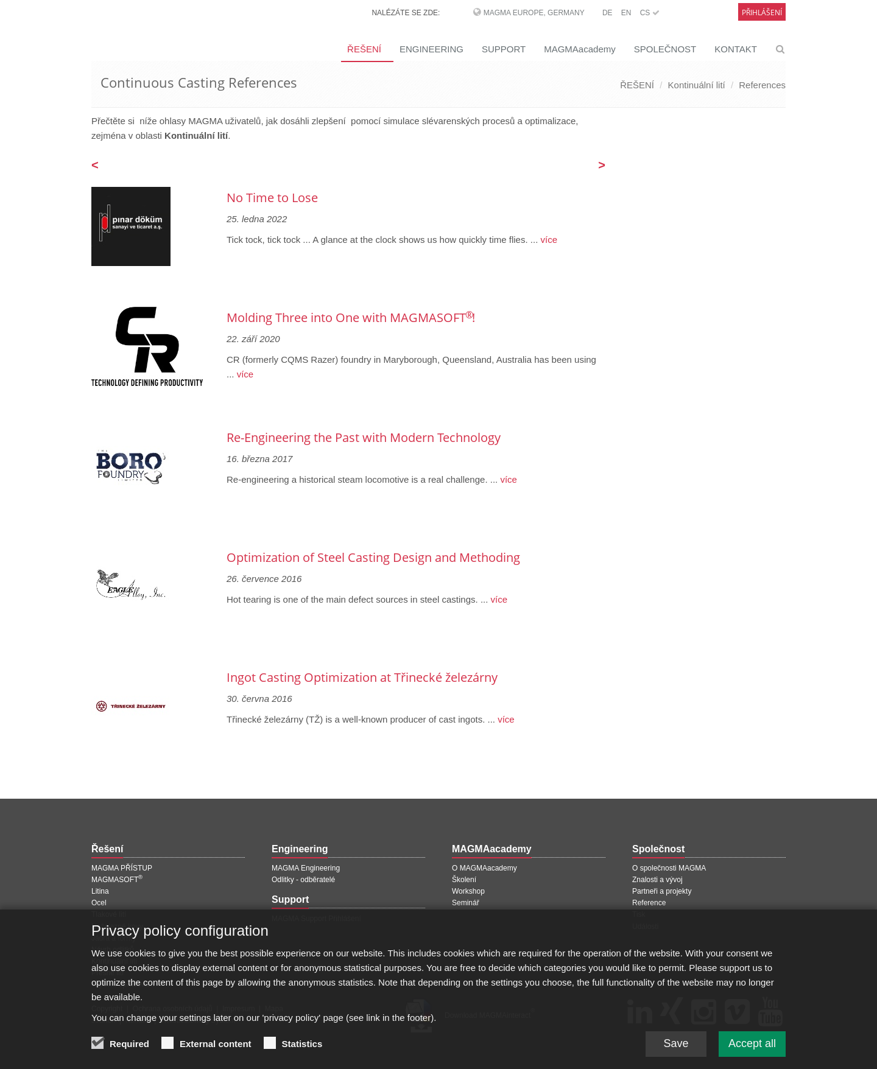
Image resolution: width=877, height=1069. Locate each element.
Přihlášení (762, 12)
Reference (649, 903)
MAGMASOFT (117, 879)
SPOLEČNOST (665, 49)
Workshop (468, 891)
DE (607, 13)
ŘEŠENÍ (364, 49)
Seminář (465, 903)
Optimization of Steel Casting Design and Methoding (373, 557)
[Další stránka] (601, 166)
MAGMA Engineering (306, 868)
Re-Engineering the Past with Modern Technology (364, 437)
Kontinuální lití (696, 85)
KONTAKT (735, 49)
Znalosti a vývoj (657, 879)
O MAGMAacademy (484, 868)
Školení (464, 879)
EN (626, 13)
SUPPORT (504, 49)
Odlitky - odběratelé (303, 879)
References (762, 85)
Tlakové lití (108, 914)
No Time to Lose (272, 197)
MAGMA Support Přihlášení (316, 918)
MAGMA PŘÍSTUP (121, 868)
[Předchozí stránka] (95, 166)
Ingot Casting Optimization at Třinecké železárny (362, 677)
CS (650, 13)
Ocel (99, 903)
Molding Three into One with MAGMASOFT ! (351, 317)
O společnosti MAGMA (669, 868)
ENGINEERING (431, 49)
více (547, 239)
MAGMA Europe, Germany (534, 13)
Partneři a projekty (661, 891)
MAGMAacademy (580, 49)
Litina (100, 891)
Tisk (639, 914)
